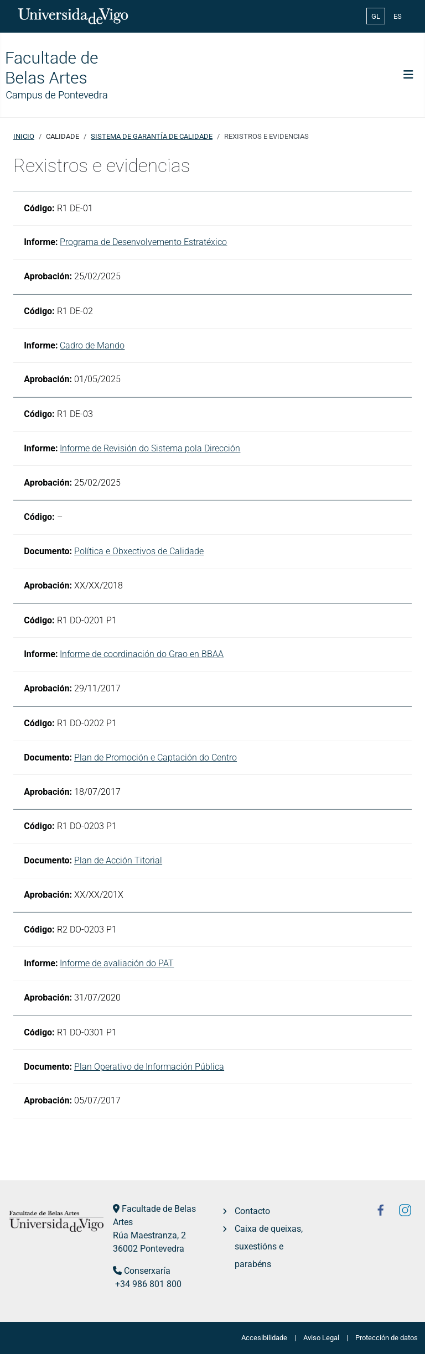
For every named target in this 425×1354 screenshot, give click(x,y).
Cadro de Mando (92, 345)
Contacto (252, 1211)
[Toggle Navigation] (408, 74)
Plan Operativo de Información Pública (149, 1066)
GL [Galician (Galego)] (375, 16)
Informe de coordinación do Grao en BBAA (142, 654)
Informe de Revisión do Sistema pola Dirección (150, 448)
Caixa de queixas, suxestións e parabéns (269, 1246)
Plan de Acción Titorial (118, 860)
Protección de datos (386, 1338)
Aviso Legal (321, 1338)
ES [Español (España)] (397, 16)
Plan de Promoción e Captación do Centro (155, 757)
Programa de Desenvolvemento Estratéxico (143, 242)
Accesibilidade (264, 1338)
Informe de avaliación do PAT (117, 963)
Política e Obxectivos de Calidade (139, 551)
